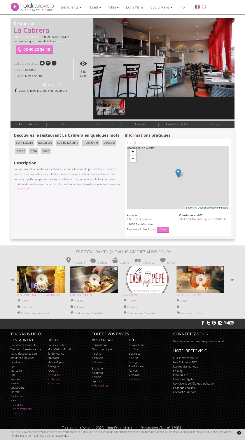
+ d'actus (16, 413)
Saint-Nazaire (60, 37)
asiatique (98, 373)
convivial (134, 375)
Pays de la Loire (46, 41)
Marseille (16, 371)
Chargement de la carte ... (177, 178)
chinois (96, 377)
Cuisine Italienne (67, 143)
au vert (133, 371)
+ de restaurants (21, 409)
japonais (97, 381)
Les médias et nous (185, 366)
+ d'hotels (53, 379)
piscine (133, 358)
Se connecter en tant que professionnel (198, 341)
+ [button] (132, 152)
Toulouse (16, 396)
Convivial (109, 143)
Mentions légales (184, 379)
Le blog (177, 371)
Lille (13, 375)
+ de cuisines (100, 385)
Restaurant (45, 143)
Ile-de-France (55, 353)
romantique (99, 345)
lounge (133, 362)
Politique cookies (184, 388)
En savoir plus (60, 436)
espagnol (97, 368)
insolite (96, 353)
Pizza (33, 151)
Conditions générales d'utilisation (194, 383)
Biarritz (14, 392)
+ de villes (16, 405)
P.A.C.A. (52, 371)
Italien (45, 151)
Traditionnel (90, 143)
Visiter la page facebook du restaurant (40, 91)
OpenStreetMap (206, 207)
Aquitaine (53, 358)
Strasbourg (17, 388)
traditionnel (136, 366)
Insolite (20, 151)
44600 (46, 37)
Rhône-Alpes (55, 362)
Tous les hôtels (56, 345)
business (134, 353)
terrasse (97, 358)
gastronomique (102, 349)
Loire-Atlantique (24, 41)
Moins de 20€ (33, 76)
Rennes (15, 379)
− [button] (132, 158)
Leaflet (189, 207)
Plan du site (180, 375)
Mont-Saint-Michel (59, 349)
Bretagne (53, 366)
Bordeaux (16, 362)
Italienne (30, 70)
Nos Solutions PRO (185, 362)
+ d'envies (98, 362)
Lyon (13, 366)
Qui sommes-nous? (185, 358)
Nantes (14, 383)
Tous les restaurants (23, 345)
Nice (13, 400)
